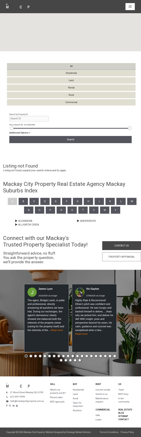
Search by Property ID (18, 114)
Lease (98, 419)
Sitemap (123, 416)
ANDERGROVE (88, 220)
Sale (98, 415)
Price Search (22, 125)
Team (121, 390)
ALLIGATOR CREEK (28, 224)
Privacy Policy (127, 432)
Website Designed (54, 432)
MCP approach (57, 401)
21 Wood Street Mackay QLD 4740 (26, 392)
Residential (78, 390)
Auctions (77, 410)
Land (75, 394)
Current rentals (103, 390)
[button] (26, 356)
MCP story (123, 394)
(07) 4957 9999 (17, 397)
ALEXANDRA (25, 220)
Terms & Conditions (109, 432)
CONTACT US (121, 245)
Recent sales (56, 397)
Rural (75, 398)
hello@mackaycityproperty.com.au (27, 401)
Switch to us (101, 394)
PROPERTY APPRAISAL (122, 256)
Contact (123, 419)
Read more (57, 330)
